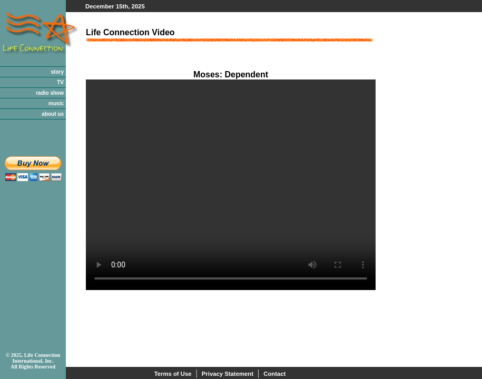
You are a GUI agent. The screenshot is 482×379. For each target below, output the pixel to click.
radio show (50, 93)
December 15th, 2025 (115, 6)
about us (53, 114)
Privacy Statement (227, 374)
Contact (274, 374)
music (56, 103)
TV (60, 82)
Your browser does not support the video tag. (231, 184)
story (57, 72)
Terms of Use (173, 374)
